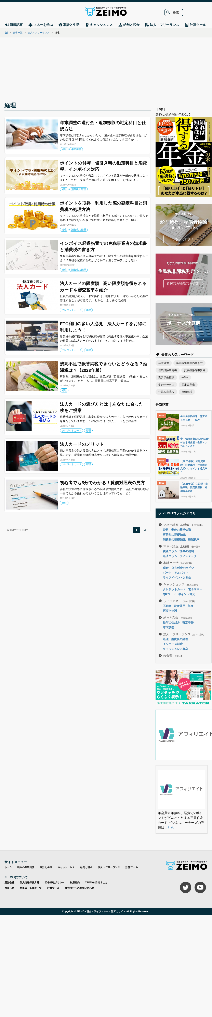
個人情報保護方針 (29, 882)
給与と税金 (178, 617)
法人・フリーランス (39, 32)
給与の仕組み (171, 622)
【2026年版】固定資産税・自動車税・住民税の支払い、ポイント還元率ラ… (193, 467)
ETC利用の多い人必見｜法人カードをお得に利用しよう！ (103, 327)
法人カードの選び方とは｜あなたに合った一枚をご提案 (104, 407)
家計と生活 (178, 562)
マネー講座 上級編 (183, 546)
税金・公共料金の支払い (178, 567)
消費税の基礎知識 (174, 539)
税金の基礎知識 (181, 529)
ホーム (8, 867)
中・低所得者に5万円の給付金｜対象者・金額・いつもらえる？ (194, 442)
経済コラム (170, 556)
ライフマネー (179, 600)
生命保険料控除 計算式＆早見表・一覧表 (193, 418)
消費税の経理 (78, 189)
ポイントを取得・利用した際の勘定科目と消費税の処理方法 (103, 206)
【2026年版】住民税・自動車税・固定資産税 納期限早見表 (194, 487)
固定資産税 (188, 384)
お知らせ (9, 888)
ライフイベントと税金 (177, 577)
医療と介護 (170, 610)
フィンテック (188, 556)
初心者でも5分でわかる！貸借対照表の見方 (102, 482)
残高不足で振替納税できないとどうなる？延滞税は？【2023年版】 (103, 367)
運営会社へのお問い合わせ (79, 888)
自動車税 (187, 391)
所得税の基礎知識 (174, 534)
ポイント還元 (186, 594)
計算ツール (131, 867)
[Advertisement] (106, 71)
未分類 (174, 655)
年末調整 (76, 149)
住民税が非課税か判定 (183, 283)
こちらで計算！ (183, 239)
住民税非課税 (166, 391)
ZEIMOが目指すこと (96, 882)
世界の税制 (187, 551)
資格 (166, 529)
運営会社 (9, 882)
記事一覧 (18, 32)
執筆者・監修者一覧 (31, 888)
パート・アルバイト (175, 572)
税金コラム (170, 551)
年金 (190, 606)
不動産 (167, 606)
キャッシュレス (181, 584)
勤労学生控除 (166, 377)
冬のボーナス (166, 384)
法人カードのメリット (82, 444)
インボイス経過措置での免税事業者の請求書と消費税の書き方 (103, 246)
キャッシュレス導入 (175, 648)
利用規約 (75, 882)
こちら (169, 827)
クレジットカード (71, 310)
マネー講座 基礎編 (183, 524)
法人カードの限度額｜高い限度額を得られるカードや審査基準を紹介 (103, 286)
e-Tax (185, 377)
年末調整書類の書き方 (189, 363)
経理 (64, 149)
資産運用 (179, 606)
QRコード (169, 594)
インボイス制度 (173, 644)
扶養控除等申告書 (194, 370)
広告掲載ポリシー (54, 882)
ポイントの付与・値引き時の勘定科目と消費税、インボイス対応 (103, 166)
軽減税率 (193, 539)
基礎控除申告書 (167, 370)
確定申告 (188, 622)
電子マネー (195, 589)
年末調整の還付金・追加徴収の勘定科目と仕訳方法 (103, 125)
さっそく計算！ (183, 335)
